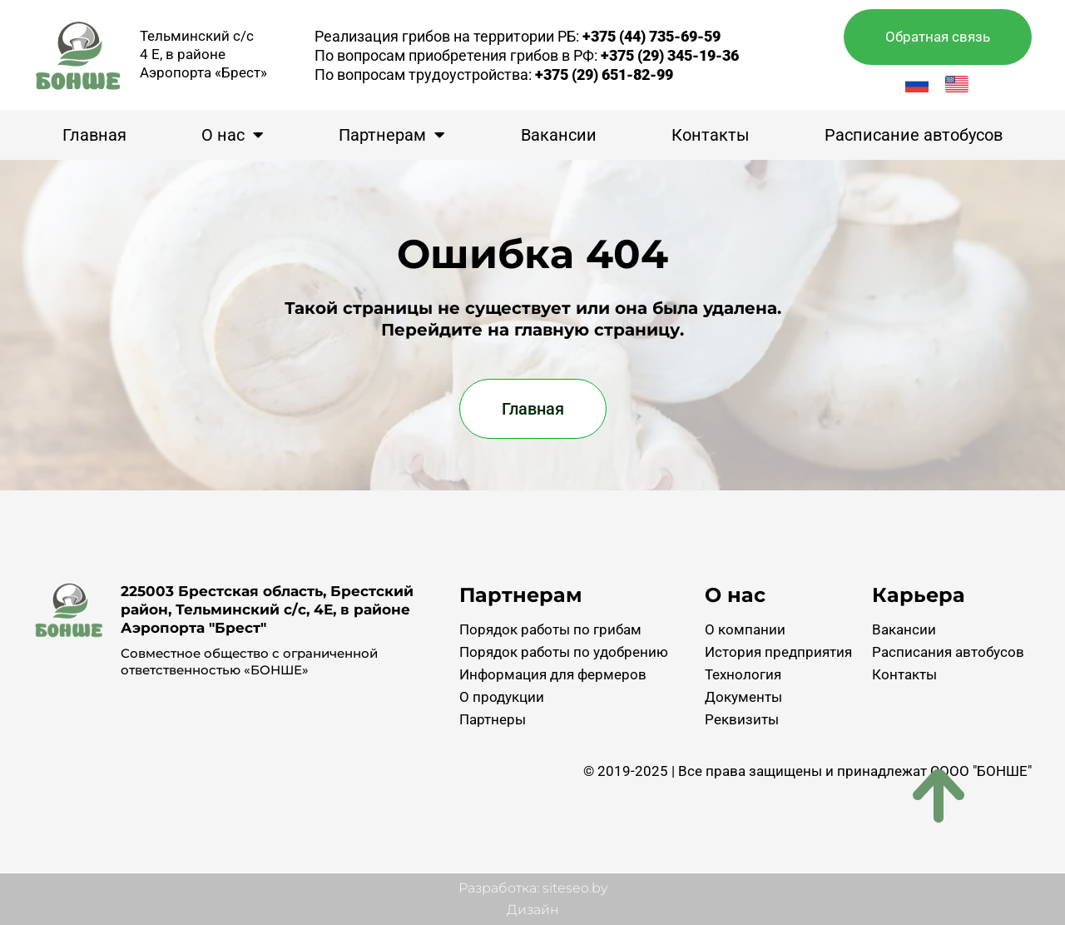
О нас (232, 135)
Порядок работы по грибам (550, 629)
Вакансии (559, 135)
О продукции (501, 697)
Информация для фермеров (552, 674)
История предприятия (778, 652)
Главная (94, 135)
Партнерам (392, 135)
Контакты (710, 135)
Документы (743, 697)
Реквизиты (742, 719)
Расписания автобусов (948, 652)
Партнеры (492, 719)
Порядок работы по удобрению (563, 652)
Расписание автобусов (914, 135)
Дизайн (533, 910)
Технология (743, 674)
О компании (745, 629)
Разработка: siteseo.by (532, 888)
